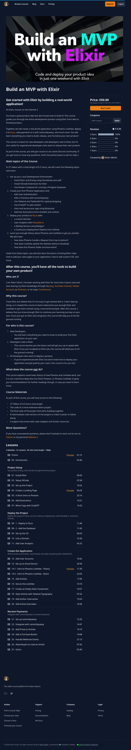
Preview (70, 455)
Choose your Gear (11, 715)
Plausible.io (38, 222)
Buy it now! (105, 108)
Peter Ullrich (44, 745)
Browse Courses (21, 4)
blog (51, 286)
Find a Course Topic (12, 710)
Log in (121, 4)
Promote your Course (13, 725)
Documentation (41, 715)
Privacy (101, 710)
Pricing (51, 4)
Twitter (9, 437)
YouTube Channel (63, 286)
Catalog (70, 710)
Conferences (45, 289)
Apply (117, 120)
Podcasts (22, 289)
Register (110, 4)
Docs (42, 4)
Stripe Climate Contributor (87, 745)
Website (32, 437)
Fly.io (12, 132)
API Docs (39, 720)
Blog (34, 4)
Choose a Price (10, 720)
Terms (100, 715)
